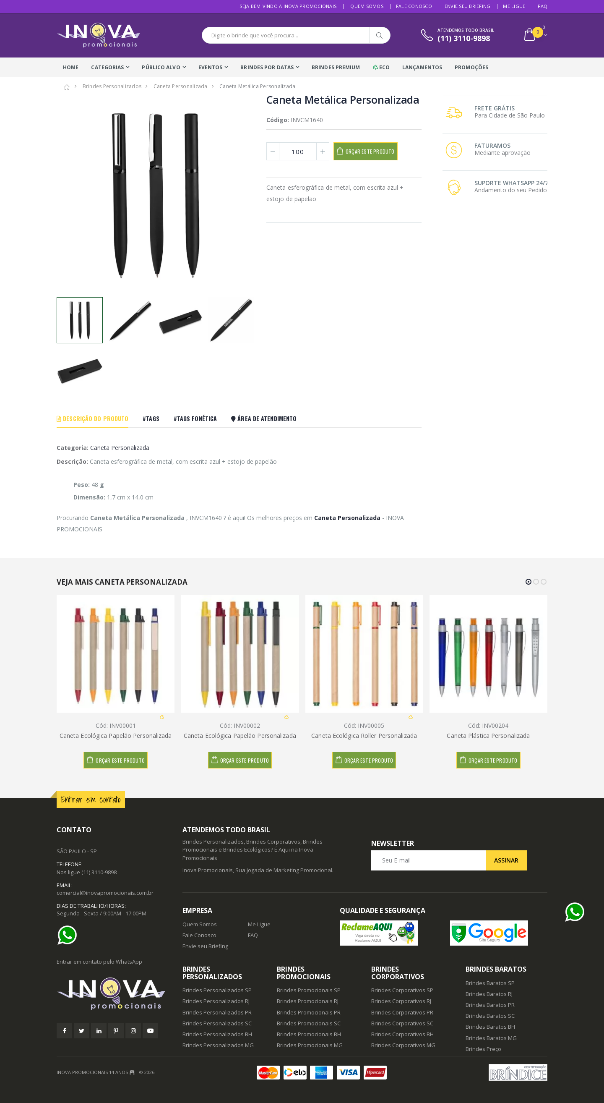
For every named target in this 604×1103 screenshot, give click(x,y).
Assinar (506, 860)
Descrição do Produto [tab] (92, 418)
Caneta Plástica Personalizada (488, 736)
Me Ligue (514, 6)
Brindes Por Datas (267, 67)
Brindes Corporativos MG (403, 1045)
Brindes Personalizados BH (217, 1034)
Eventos (210, 67)
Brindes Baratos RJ (489, 994)
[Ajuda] (69, 935)
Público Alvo (161, 67)
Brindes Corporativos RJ (401, 1001)
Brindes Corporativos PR (402, 1012)
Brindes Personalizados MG (218, 1045)
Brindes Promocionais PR (309, 1012)
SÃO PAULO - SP (77, 851)
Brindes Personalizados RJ (216, 1001)
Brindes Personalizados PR (217, 1012)
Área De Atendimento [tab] (264, 418)
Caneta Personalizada (119, 448)
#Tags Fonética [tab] (195, 418)
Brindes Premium (336, 67)
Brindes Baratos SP (490, 983)
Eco (381, 67)
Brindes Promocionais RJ (307, 1001)
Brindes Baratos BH (490, 1026)
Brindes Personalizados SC (217, 1023)
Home (70, 67)
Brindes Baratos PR (490, 1005)
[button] (535, 35)
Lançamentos (422, 67)
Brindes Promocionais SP (309, 990)
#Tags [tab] (151, 418)
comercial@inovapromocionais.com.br (105, 893)
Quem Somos (366, 6)
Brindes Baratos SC (490, 1015)
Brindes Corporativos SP (402, 990)
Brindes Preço (483, 1049)
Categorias (107, 67)
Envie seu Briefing (468, 6)
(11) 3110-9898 (99, 872)
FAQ (542, 6)
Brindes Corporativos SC (402, 1023)
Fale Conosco (414, 6)
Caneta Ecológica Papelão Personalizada (116, 736)
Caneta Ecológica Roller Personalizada (364, 736)
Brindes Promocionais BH (309, 1034)
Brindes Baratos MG (491, 1038)
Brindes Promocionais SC (309, 1023)
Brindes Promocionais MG (310, 1045)
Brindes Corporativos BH (402, 1034)
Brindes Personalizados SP (217, 990)
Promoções (471, 67)
